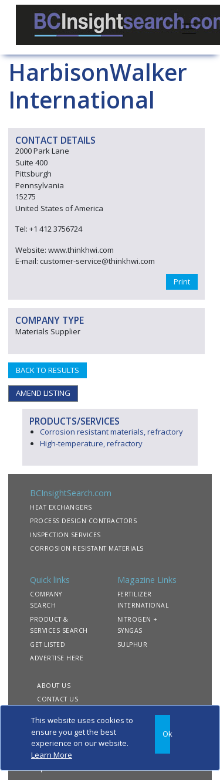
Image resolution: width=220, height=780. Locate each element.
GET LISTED (47, 644)
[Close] (162, 734)
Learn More (51, 755)
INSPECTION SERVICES (65, 535)
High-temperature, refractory (91, 443)
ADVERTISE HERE (56, 658)
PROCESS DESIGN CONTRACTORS (83, 521)
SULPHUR (132, 644)
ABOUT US (53, 685)
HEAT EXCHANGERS (61, 507)
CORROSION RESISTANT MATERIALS (87, 548)
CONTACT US (57, 699)
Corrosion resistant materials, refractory (111, 431)
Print (182, 281)
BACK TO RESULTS (47, 370)
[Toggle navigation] (189, 28)
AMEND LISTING (43, 393)
